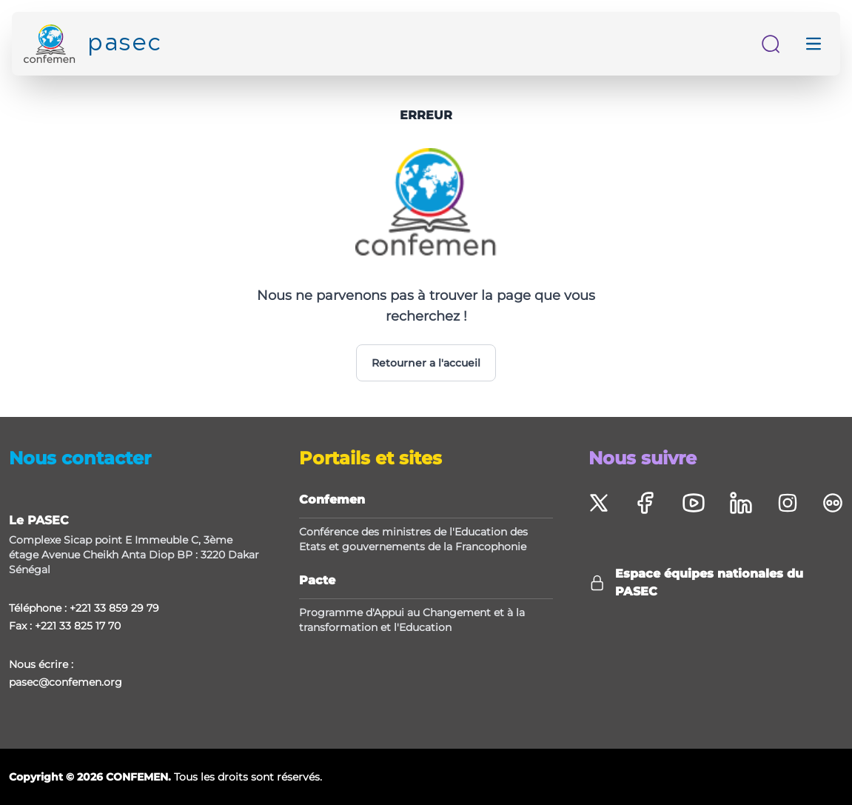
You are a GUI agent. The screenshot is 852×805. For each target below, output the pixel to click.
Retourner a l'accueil (426, 363)
